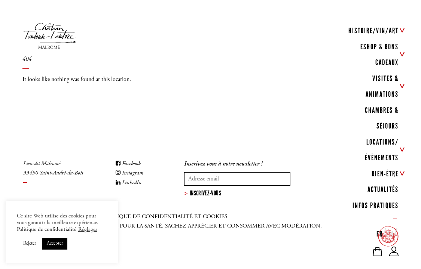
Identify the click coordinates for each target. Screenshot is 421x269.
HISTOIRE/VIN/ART (373, 30)
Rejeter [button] (29, 243)
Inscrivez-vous (205, 193)
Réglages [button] (87, 229)
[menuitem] (379, 232)
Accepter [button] (55, 243)
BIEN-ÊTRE (385, 173)
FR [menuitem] (379, 233)
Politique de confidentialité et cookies (164, 217)
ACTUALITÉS (383, 189)
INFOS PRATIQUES (376, 205)
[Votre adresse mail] (237, 179)
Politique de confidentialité (46, 229)
